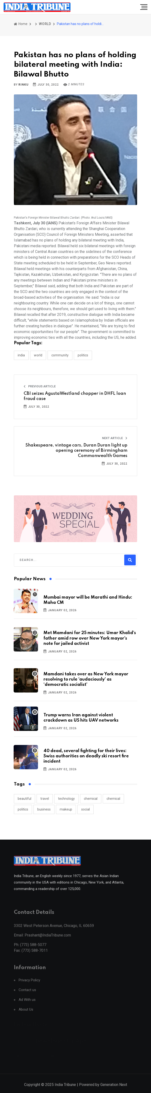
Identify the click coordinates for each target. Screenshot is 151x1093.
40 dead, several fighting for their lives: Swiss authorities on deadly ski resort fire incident (86, 756)
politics (23, 809)
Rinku (23, 84)
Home (20, 24)
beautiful (24, 799)
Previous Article (40, 386)
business (44, 809)
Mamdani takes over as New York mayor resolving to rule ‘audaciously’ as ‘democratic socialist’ (85, 679)
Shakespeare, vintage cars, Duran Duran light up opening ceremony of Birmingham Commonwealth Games (76, 450)
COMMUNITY (60, 355)
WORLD (45, 24)
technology (66, 799)
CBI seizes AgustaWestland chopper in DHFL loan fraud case (75, 396)
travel (44, 799)
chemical (90, 799)
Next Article (114, 438)
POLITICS (83, 355)
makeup (66, 809)
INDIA (21, 355)
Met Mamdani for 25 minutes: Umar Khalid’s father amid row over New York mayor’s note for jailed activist (89, 638)
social (85, 809)
